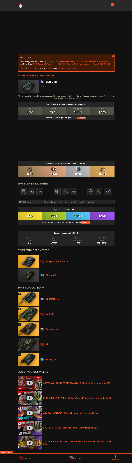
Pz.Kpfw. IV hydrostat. (54, 261)
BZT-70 (47, 314)
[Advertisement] (66, 32)
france (32, 75)
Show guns (81, 118)
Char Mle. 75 (49, 299)
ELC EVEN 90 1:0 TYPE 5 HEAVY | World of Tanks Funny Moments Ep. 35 (77, 398)
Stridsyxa (48, 359)
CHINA (24, 458)
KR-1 (45, 344)
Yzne (85, 202)
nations (22, 75)
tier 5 (41, 75)
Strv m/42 (48, 275)
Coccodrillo (49, 329)
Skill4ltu (76, 202)
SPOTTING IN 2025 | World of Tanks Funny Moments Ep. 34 (71, 428)
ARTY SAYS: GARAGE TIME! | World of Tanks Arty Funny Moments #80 (76, 383)
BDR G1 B (50, 75)
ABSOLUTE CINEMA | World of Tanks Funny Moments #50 (70, 413)
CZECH (74, 458)
